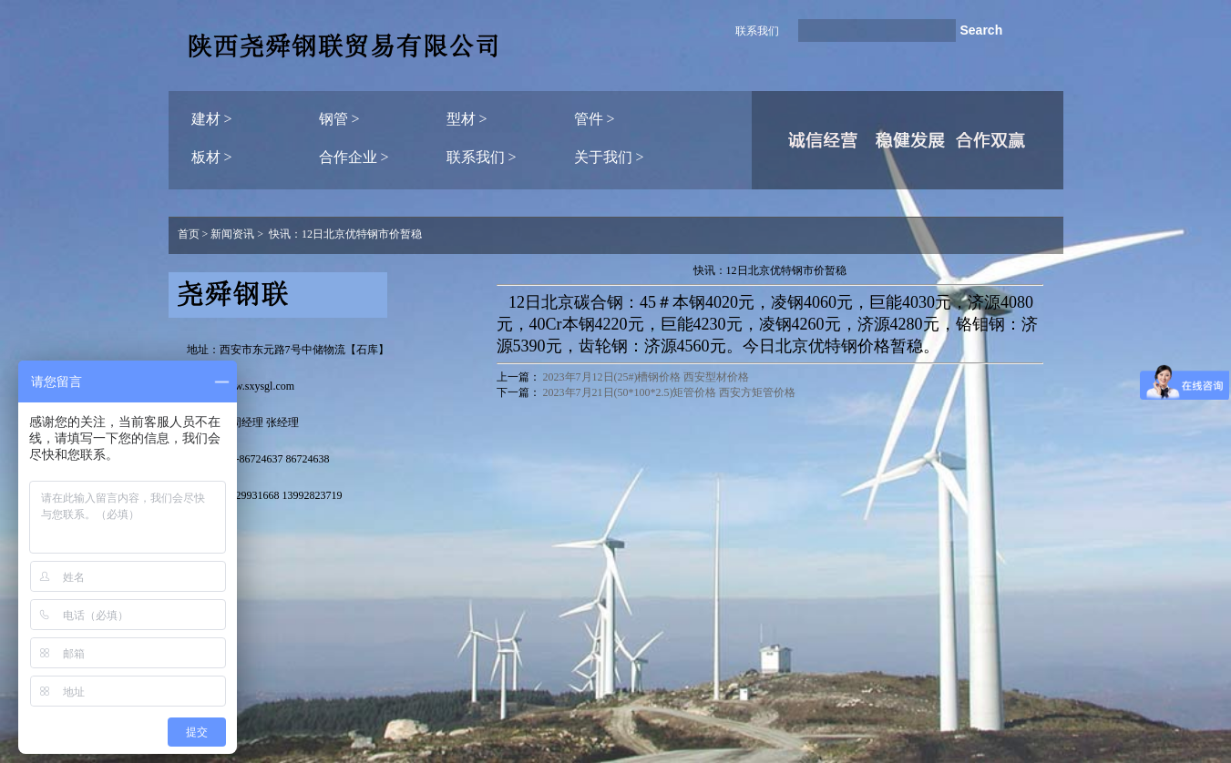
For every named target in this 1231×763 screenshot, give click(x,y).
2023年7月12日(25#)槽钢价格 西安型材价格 (646, 377)
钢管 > (339, 119)
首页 (189, 234)
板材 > (211, 157)
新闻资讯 (232, 234)
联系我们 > (481, 157)
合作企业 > (354, 157)
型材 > (466, 119)
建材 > (211, 119)
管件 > (594, 119)
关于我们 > (609, 157)
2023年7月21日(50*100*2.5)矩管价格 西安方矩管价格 (669, 392)
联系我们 (757, 31)
